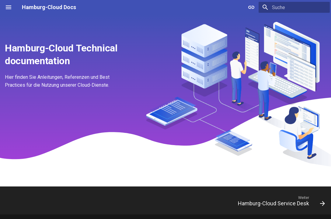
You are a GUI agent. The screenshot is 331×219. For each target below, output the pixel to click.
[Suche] (294, 7)
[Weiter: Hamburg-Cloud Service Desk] (279, 202)
